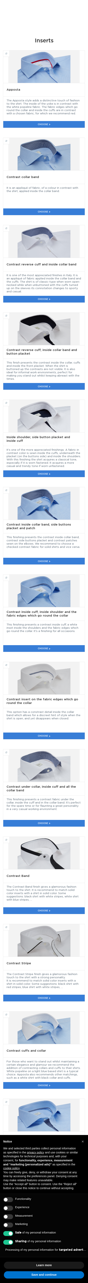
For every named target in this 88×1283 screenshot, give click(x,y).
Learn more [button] (44, 1265)
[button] (82, 1141)
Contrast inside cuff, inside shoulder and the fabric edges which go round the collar (9, 575)
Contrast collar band (9, 139)
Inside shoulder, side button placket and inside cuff (9, 401)
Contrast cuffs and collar (9, 1012)
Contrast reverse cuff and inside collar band (9, 226)
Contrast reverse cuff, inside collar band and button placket (9, 313)
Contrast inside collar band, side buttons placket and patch (9, 488)
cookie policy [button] (11, 1168)
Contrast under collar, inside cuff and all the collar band (9, 750)
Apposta (9, 51)
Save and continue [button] (44, 1274)
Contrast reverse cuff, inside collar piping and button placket (9, 1100)
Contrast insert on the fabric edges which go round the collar (9, 663)
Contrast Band (9, 838)
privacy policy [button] (35, 1152)
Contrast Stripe (9, 925)
